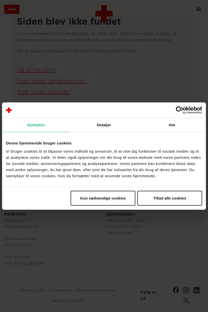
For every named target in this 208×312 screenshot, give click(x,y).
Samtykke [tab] (36, 125)
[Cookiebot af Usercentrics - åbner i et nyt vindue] (179, 110)
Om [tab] (172, 125)
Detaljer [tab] (104, 125)
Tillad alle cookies (169, 198)
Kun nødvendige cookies (103, 198)
